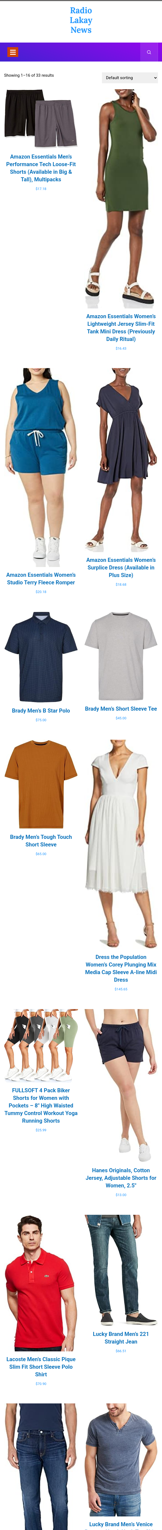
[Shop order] (130, 77)
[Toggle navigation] (12, 52)
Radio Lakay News (81, 20)
